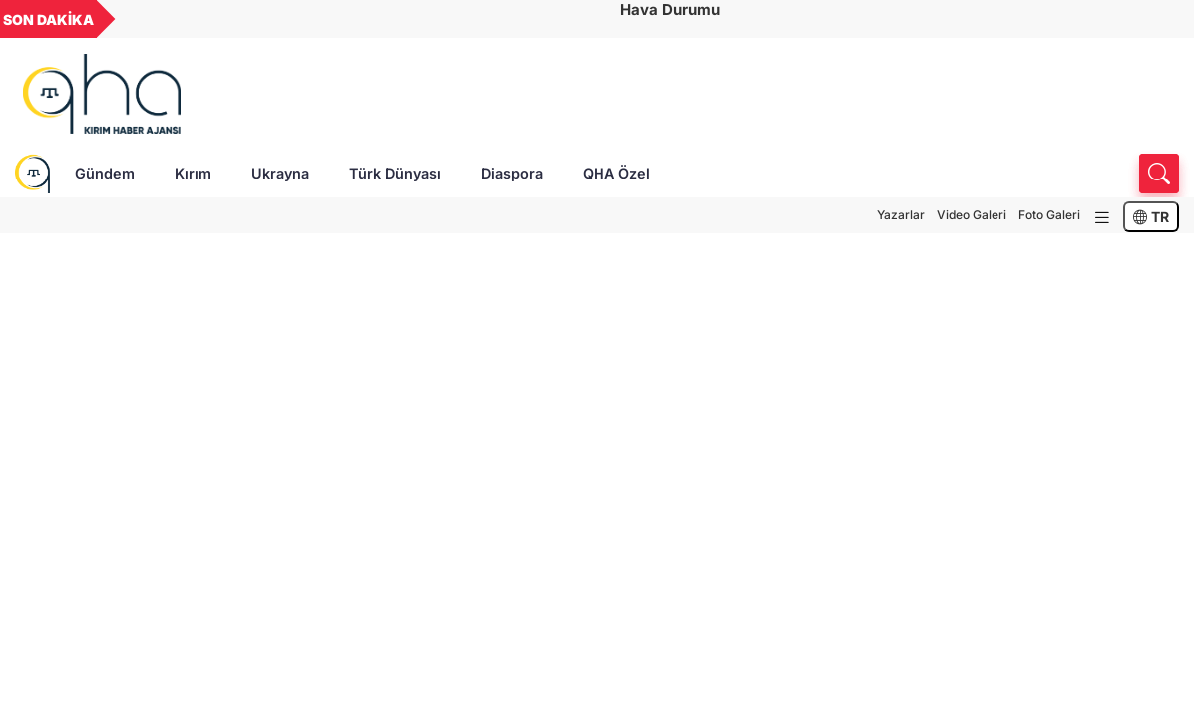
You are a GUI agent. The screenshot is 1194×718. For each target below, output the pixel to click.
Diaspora (512, 173)
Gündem (105, 173)
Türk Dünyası (395, 173)
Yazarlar (901, 214)
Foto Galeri (1049, 214)
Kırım (193, 173)
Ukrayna (280, 173)
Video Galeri (971, 214)
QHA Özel (616, 173)
